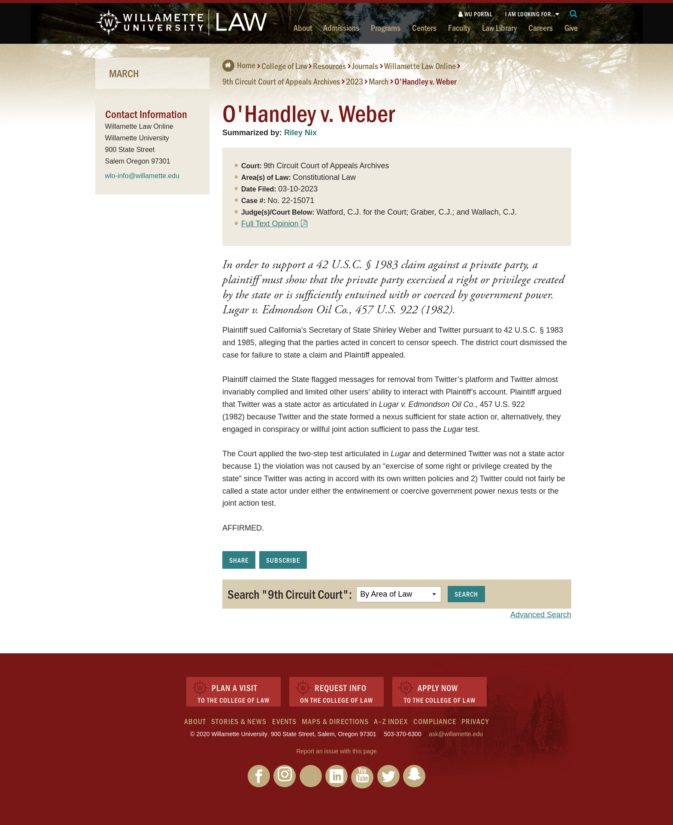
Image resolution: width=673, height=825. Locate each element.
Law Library (499, 27)
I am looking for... (530, 14)
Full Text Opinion (270, 223)
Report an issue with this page (336, 751)
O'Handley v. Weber (425, 81)
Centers (424, 27)
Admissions (341, 27)
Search (466, 593)
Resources (329, 65)
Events (284, 721)
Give (571, 27)
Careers (540, 27)
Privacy (475, 721)
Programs (385, 27)
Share (239, 559)
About (303, 27)
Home (238, 64)
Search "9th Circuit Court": (289, 593)
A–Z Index (391, 721)
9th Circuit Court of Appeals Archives (281, 81)
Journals (365, 65)
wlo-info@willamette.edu (142, 175)
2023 (354, 81)
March (378, 81)
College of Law (284, 65)
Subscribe (283, 559)
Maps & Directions (335, 721)
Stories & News (239, 721)
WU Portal (475, 14)
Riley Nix (300, 132)
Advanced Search (540, 614)
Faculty (459, 27)
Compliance (434, 721)
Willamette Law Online (420, 65)
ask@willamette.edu (456, 734)
